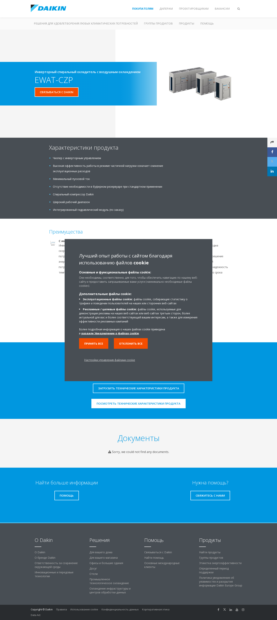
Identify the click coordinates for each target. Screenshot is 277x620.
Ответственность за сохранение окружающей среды (56, 565)
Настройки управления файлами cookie (109, 360)
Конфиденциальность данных (120, 609)
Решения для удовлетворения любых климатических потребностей (86, 23)
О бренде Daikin (45, 557)
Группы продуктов (158, 23)
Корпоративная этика (155, 609)
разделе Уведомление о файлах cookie (110, 333)
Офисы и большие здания (106, 563)
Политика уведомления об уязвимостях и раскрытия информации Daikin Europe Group (220, 581)
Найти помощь (154, 557)
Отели (93, 574)
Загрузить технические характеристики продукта (138, 388)
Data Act (35, 615)
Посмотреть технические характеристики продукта (138, 403)
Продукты (186, 23)
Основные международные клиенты (162, 565)
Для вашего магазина (103, 557)
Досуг (93, 568)
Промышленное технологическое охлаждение (109, 581)
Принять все (93, 343)
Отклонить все (131, 343)
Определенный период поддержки (214, 570)
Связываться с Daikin (158, 552)
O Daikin (40, 552)
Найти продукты (209, 552)
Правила (61, 609)
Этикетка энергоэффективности (220, 563)
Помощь (207, 23)
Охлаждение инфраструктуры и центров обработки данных (110, 590)
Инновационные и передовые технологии (54, 574)
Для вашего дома (100, 552)
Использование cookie (84, 609)
